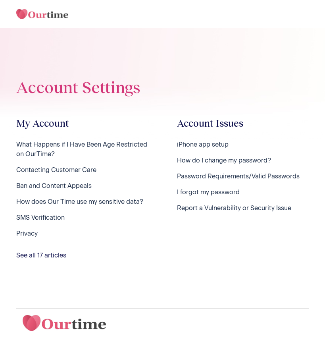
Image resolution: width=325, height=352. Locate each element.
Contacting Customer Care (56, 170)
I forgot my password (208, 192)
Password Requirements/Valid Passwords (238, 176)
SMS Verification (40, 217)
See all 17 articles (41, 255)
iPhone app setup (203, 144)
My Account (42, 123)
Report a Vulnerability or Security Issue (234, 208)
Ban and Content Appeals (54, 186)
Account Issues (210, 123)
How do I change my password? (224, 160)
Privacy (27, 233)
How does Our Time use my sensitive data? (79, 201)
